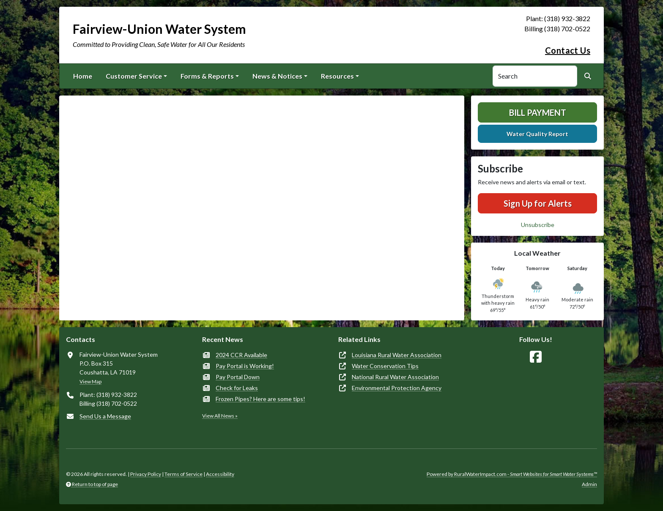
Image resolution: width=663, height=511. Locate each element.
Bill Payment (537, 112)
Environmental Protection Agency (396, 387)
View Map (90, 381)
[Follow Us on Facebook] (536, 357)
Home (82, 76)
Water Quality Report (537, 133)
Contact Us (567, 50)
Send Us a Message (105, 416)
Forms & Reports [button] (207, 76)
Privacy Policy (145, 474)
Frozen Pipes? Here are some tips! (260, 398)
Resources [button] (337, 76)
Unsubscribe (537, 224)
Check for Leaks (237, 387)
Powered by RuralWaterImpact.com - (512, 474)
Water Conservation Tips (385, 365)
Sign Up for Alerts (538, 203)
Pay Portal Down (238, 376)
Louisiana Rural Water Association (396, 354)
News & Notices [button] (277, 76)
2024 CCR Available (241, 354)
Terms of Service (183, 474)
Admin (589, 484)
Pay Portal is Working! (245, 365)
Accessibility (220, 474)
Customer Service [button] (134, 76)
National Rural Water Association (395, 376)
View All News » (220, 416)
